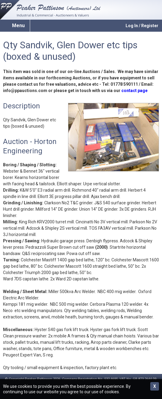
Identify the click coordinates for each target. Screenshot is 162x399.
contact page (134, 90)
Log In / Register (142, 25)
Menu (18, 25)
